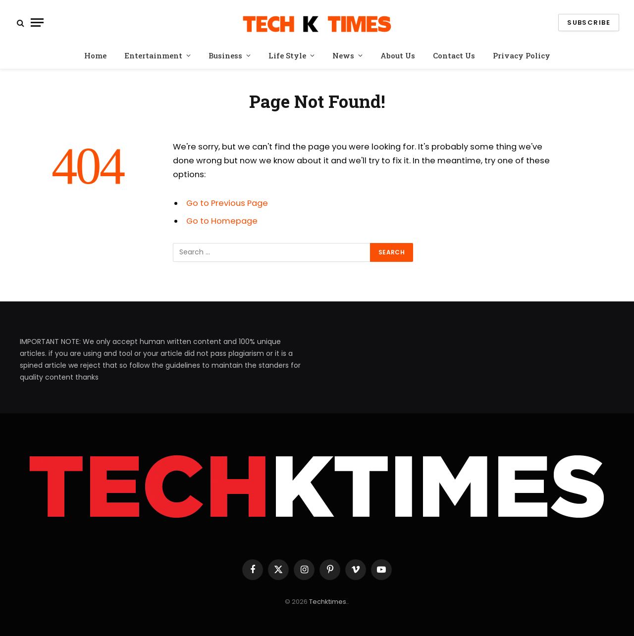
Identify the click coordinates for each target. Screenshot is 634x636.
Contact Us (454, 55)
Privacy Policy (521, 55)
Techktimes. (328, 601)
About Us (397, 55)
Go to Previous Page (227, 203)
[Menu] (37, 22)
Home (95, 55)
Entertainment (153, 55)
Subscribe (588, 22)
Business (225, 55)
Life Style (287, 55)
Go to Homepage (222, 221)
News (343, 55)
